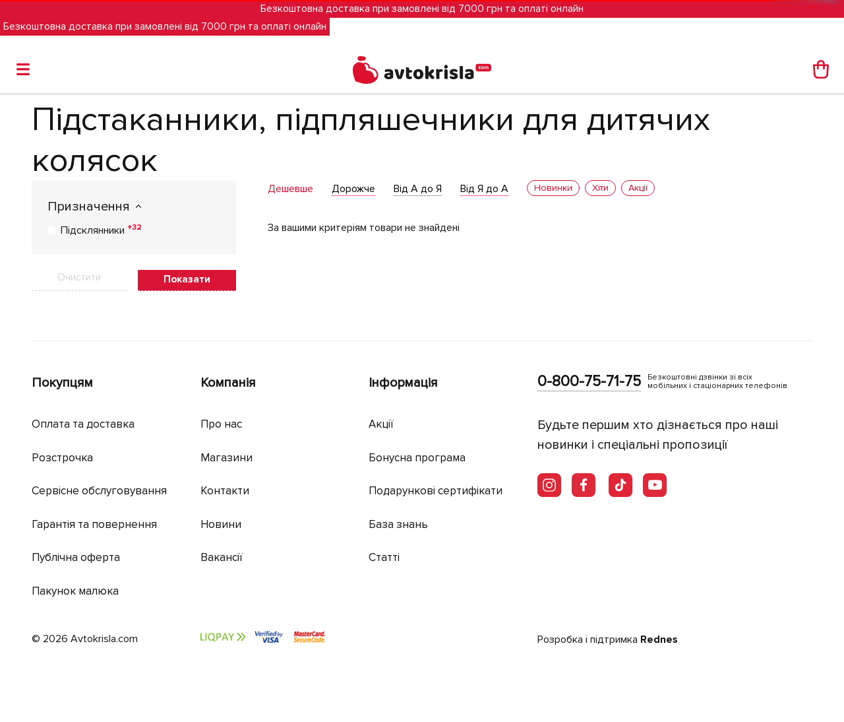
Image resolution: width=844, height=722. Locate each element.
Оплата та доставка (83, 424)
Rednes (659, 639)
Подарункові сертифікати (435, 491)
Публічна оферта (76, 557)
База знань (398, 524)
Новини (220, 524)
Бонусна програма (417, 458)
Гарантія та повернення (94, 524)
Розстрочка (62, 458)
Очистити (79, 277)
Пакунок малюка (75, 591)
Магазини (226, 458)
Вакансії (221, 557)
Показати (187, 279)
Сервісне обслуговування (99, 491)
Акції (381, 424)
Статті (384, 557)
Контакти (224, 491)
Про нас (221, 424)
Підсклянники (101, 229)
